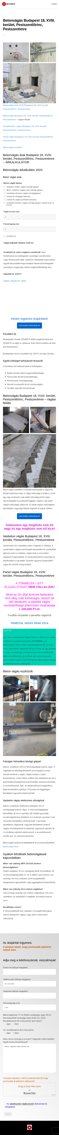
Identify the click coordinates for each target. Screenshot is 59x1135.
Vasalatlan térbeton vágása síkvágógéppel (23, 193)
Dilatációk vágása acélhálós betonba (21, 200)
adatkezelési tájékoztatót (22, 1103)
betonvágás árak (10, 846)
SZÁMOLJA (11, 236)
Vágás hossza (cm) (11, 211)
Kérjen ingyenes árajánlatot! (29, 318)
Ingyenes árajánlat (29, 325)
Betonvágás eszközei (12, 147)
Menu (54, 4)
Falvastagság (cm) (11, 224)
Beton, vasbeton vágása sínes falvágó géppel (24, 190)
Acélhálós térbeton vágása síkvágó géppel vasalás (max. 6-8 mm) (30, 204)
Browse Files (29, 1093)
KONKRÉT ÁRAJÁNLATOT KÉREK (14, 281)
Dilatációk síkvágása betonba (18, 196)
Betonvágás (8, 115)
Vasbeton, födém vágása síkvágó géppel (22, 187)
